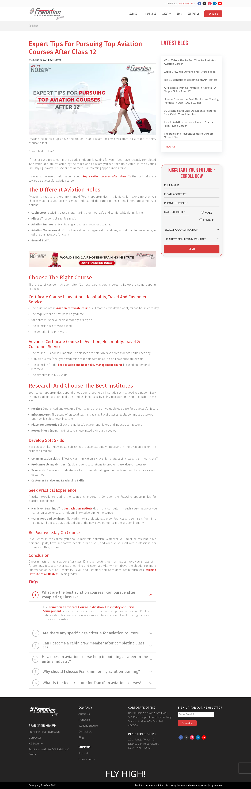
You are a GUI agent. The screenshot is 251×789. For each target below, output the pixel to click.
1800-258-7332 (186, 3)
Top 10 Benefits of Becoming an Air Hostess (190, 79)
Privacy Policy (86, 759)
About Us (84, 713)
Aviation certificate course (73, 308)
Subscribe (187, 723)
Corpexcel (35, 737)
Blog (179, 14)
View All (177, 146)
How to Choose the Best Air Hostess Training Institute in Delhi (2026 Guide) (191, 100)
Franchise (151, 14)
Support (83, 753)
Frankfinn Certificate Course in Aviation (76, 607)
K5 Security (36, 743)
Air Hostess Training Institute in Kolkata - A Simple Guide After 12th (190, 89)
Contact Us (193, 14)
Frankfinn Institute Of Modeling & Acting (49, 751)
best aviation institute (78, 508)
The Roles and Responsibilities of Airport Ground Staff (188, 135)
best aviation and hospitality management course (90, 364)
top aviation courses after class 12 (107, 176)
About (166, 13)
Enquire (213, 13)
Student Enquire (88, 725)
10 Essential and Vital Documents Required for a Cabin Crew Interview (190, 112)
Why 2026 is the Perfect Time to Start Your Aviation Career (190, 61)
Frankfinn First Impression (44, 731)
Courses (134, 13)
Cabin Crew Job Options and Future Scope (189, 71)
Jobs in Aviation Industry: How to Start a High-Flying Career (188, 123)
